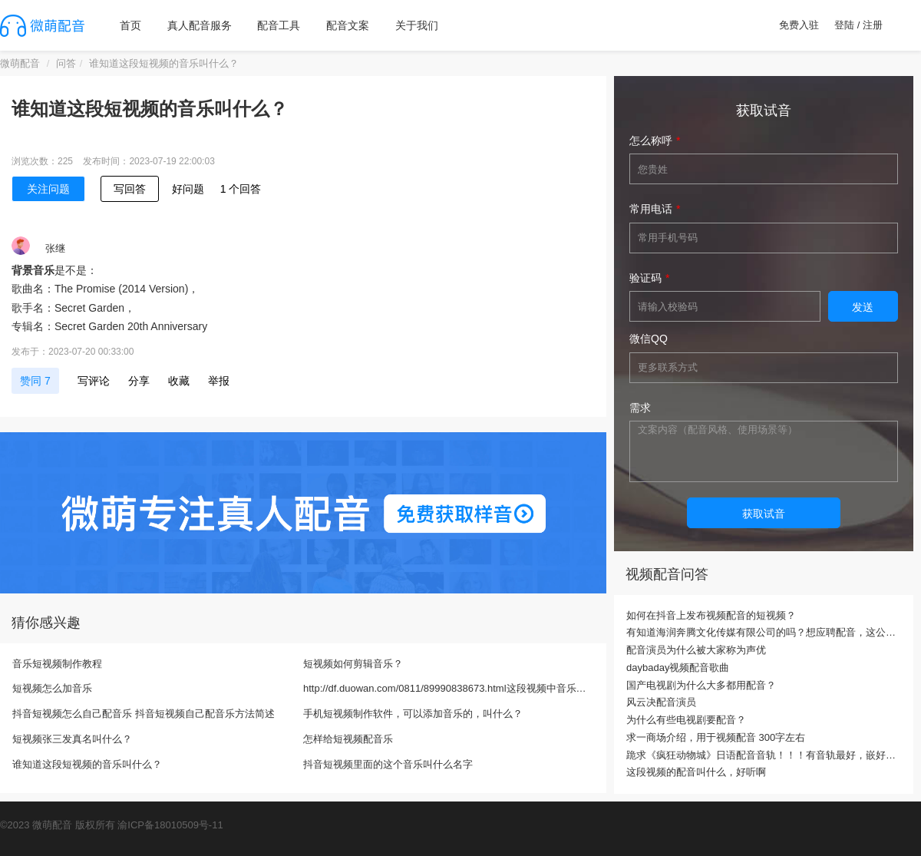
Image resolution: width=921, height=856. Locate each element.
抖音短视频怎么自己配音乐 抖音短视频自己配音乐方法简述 (143, 713)
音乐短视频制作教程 (57, 663)
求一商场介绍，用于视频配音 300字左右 (715, 737)
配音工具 (278, 25)
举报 (218, 381)
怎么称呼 (650, 140)
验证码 (645, 278)
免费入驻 (799, 25)
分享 (139, 381)
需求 (640, 408)
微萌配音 (20, 63)
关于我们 (416, 25)
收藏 (179, 381)
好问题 (188, 189)
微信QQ (648, 338)
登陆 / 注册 (858, 25)
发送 (862, 307)
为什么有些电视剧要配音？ (686, 719)
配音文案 (347, 25)
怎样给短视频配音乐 (348, 739)
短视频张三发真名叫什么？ (72, 739)
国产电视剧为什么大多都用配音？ (701, 685)
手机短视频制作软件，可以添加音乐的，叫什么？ (413, 713)
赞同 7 (35, 381)
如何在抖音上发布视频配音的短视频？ (711, 615)
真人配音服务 (199, 25)
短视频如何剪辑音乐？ (353, 663)
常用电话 (650, 209)
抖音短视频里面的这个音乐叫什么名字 (388, 764)
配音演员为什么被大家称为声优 (696, 650)
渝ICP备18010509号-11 (170, 825)
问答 (66, 63)
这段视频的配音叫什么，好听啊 (696, 772)
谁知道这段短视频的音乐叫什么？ (87, 764)
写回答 (130, 189)
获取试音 (763, 513)
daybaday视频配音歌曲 (677, 667)
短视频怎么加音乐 (52, 688)
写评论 (94, 381)
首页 (130, 25)
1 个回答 (241, 189)
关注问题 (48, 189)
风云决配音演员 (661, 702)
